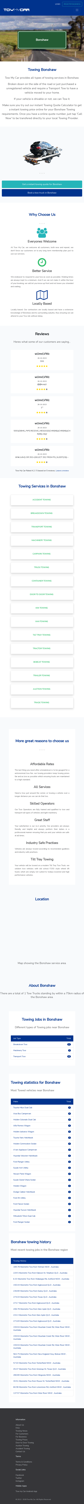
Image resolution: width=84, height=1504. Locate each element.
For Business (21, 1436)
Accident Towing (23, 1448)
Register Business (72, 4)
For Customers (22, 1433)
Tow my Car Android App (26, 1491)
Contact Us (20, 1451)
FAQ (18, 1428)
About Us (20, 1425)
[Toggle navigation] (77, 10)
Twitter (19, 1478)
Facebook (20, 1475)
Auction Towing (22, 1445)
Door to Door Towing (25, 1442)
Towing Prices (22, 1439)
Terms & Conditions (24, 1461)
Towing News (21, 1431)
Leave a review (62, 470)
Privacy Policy (21, 1464)
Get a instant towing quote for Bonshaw (42, 184)
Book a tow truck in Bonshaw (42, 192)
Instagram (20, 1481)
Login (57, 4)
